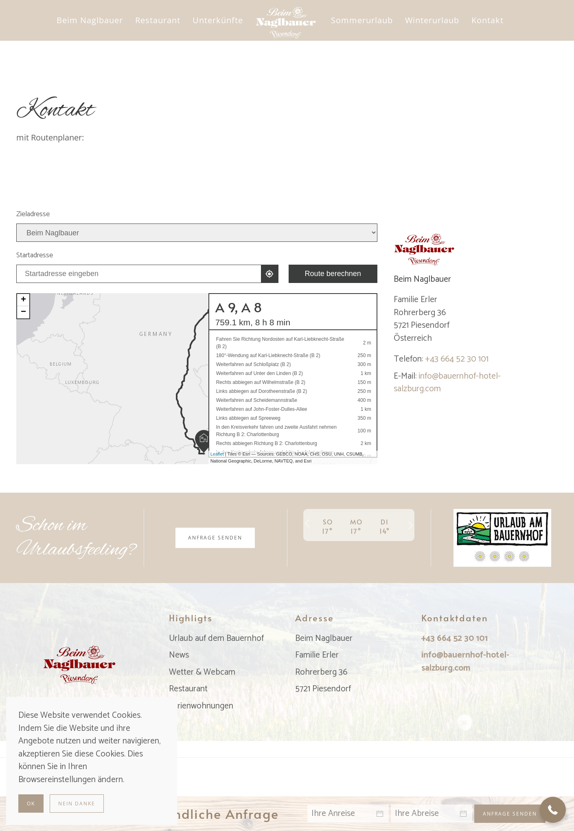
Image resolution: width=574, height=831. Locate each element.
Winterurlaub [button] (432, 20)
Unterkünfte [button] (218, 20)
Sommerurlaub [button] (362, 20)
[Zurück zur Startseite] (287, 20)
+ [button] (23, 300)
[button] (553, 810)
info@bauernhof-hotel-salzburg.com (447, 382)
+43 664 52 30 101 (457, 359)
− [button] (23, 312)
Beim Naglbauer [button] (90, 20)
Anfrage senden (215, 537)
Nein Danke (76, 803)
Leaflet (217, 454)
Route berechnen (333, 274)
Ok (31, 803)
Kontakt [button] (487, 20)
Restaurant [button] (157, 20)
